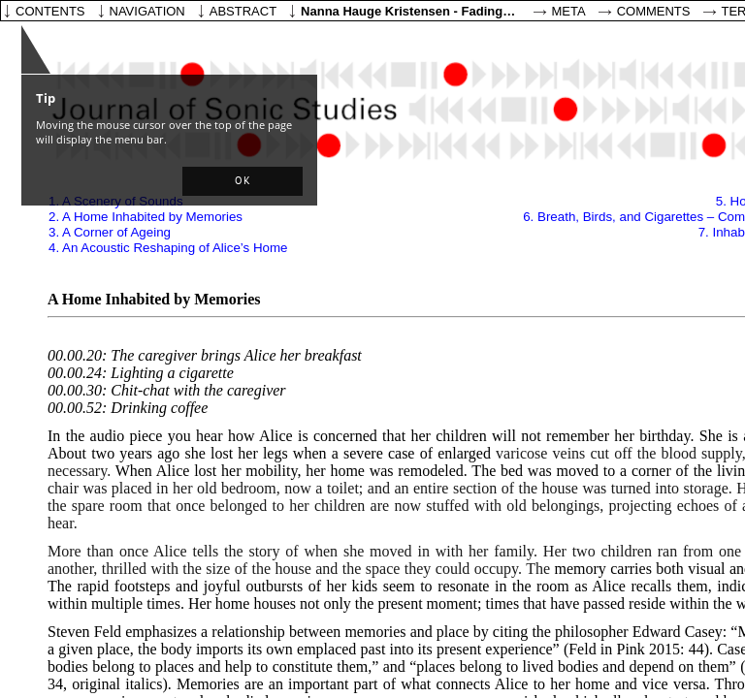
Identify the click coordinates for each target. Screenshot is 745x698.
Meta (569, 11)
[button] (242, 181)
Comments (654, 11)
